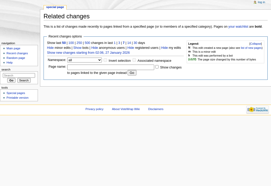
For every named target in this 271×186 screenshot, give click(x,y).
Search (6, 69)
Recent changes (17, 53)
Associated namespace (154, 61)
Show (77, 48)
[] (255, 43)
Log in (261, 2)
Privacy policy (94, 109)
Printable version (17, 97)
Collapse (255, 43)
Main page (13, 48)
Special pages (15, 93)
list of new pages (251, 47)
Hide (50, 48)
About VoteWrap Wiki (126, 109)
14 (129, 43)
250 (79, 43)
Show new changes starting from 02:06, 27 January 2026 (88, 53)
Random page (15, 57)
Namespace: (57, 60)
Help (9, 62)
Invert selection (120, 61)
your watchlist (238, 26)
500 (87, 43)
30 (135, 43)
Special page (55, 7)
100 (71, 43)
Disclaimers (155, 109)
